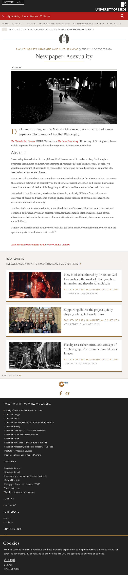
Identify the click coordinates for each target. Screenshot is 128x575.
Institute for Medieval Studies (18, 450)
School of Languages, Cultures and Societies (24, 430)
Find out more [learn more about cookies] (12, 568)
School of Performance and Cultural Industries (25, 442)
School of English (12, 418)
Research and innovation (54, 23)
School (16, 23)
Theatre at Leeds (12, 488)
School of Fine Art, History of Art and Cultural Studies (29, 422)
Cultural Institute (12, 480)
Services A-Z (10, 505)
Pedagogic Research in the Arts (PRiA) (22, 484)
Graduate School (12, 472)
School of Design (12, 414)
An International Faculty (88, 23)
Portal (7, 518)
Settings (8, 564)
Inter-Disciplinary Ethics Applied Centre (22, 454)
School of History (12, 426)
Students (8, 522)
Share (18, 67)
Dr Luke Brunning (68, 141)
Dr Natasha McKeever (23, 141)
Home (5, 23)
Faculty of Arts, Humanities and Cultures (26, 16)
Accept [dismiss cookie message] (9, 560)
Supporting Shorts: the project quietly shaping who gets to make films (88, 311)
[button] (122, 16)
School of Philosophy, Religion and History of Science (28, 446)
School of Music (11, 438)
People (31, 23)
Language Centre (12, 468)
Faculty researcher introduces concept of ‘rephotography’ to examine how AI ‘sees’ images (90, 348)
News (12, 29)
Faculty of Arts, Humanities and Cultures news (47, 49)
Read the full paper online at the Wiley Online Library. (40, 244)
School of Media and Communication (21, 434)
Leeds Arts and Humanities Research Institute (25, 476)
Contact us (114, 23)
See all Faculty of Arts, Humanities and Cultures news (42, 263)
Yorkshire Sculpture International (19, 492)
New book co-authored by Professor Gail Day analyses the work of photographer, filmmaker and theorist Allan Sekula (90, 278)
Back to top (10, 375)
